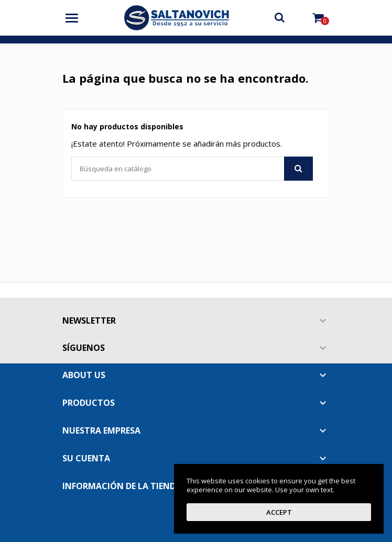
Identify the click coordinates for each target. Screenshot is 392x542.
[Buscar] (192, 169)
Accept (279, 512)
